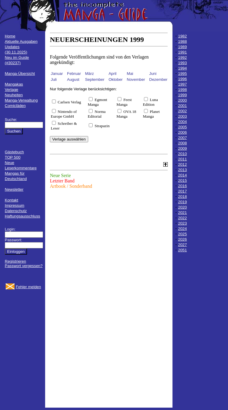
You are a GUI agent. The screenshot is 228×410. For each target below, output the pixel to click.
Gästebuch (14, 152)
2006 (182, 132)
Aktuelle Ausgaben (21, 41)
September (94, 79)
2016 (182, 186)
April (113, 73)
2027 (182, 244)
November (136, 79)
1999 (182, 95)
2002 (182, 111)
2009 (182, 148)
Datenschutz (16, 211)
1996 (182, 79)
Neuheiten (14, 95)
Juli (54, 79)
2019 (182, 202)
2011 (182, 159)
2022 (182, 218)
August (73, 79)
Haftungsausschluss (22, 216)
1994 (182, 68)
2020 (182, 207)
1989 (182, 47)
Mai (130, 73)
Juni (152, 73)
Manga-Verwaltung (21, 100)
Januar (57, 73)
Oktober (116, 79)
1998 (182, 89)
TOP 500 (12, 157)
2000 (182, 100)
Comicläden (15, 105)
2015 (182, 180)
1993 (182, 63)
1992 (182, 57)
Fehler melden (28, 287)
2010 (182, 154)
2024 (182, 228)
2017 (182, 191)
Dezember (158, 79)
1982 (182, 36)
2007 (182, 137)
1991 (182, 52)
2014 (182, 175)
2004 (182, 121)
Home (10, 36)
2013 (182, 170)
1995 (182, 73)
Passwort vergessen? (23, 266)
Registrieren (15, 261)
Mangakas (14, 84)
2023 (182, 223)
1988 (182, 41)
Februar (74, 73)
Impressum (14, 205)
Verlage (11, 89)
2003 (182, 116)
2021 (182, 212)
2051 (182, 250)
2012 (182, 164)
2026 (182, 239)
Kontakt (11, 200)
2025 (182, 234)
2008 (182, 143)
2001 (182, 105)
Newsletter (14, 189)
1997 (182, 84)
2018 (182, 196)
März (89, 73)
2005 (182, 127)
